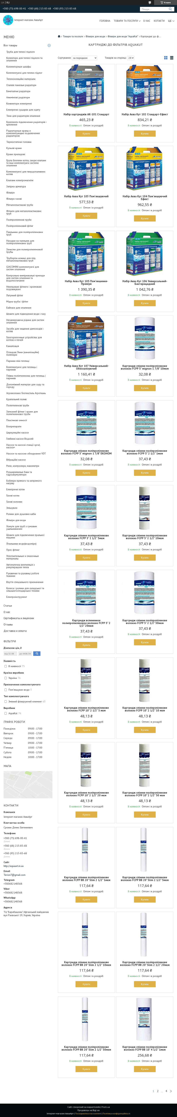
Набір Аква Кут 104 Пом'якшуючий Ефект (145, 197)
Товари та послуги (126, 20)
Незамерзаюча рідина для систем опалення (25, 321)
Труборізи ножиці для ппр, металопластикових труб (21, 259)
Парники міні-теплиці (17, 361)
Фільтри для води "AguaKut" (123, 36)
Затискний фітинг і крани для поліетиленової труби (22, 413)
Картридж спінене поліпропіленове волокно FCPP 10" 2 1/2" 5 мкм (86, 709)
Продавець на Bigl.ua (88, 1110)
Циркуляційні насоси (17, 432)
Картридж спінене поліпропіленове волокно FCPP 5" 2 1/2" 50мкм (144, 621)
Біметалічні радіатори (18, 91)
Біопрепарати (13, 426)
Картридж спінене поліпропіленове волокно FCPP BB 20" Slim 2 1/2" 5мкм (145, 878)
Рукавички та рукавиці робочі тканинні (22, 575)
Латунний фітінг (14, 295)
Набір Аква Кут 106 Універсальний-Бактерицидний (144, 282)
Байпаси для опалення (18, 307)
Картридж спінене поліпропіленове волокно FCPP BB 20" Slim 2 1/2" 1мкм (86, 878)
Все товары (10, 45)
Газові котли (12, 495)
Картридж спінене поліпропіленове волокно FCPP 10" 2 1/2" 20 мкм (86, 794)
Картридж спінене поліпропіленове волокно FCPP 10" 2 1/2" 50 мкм (144, 794)
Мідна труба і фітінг (17, 301)
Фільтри (10, 192)
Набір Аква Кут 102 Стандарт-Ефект (145, 114)
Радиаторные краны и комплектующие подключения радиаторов (23, 133)
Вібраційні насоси (16, 459)
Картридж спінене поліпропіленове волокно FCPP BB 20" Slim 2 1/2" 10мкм (86, 963)
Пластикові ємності (16, 420)
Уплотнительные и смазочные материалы (22, 557)
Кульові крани (14, 148)
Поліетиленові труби (17, 405)
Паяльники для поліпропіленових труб (24, 233)
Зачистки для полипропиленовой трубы (24, 251)
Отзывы (8, 624)
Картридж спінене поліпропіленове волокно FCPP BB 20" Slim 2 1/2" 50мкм (86, 1048)
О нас (146, 20)
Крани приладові (15, 154)
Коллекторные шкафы (18, 66)
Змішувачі (11, 507)
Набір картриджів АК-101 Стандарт (86, 114)
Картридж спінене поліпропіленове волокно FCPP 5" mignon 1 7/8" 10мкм (145, 367)
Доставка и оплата (15, 631)
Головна (105, 20)
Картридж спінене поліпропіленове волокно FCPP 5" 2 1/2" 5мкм (86, 536)
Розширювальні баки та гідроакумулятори (19, 473)
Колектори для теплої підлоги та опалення (24, 59)
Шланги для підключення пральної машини (25, 536)
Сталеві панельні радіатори (21, 85)
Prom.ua (106, 1107)
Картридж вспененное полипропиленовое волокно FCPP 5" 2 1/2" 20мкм (86, 623)
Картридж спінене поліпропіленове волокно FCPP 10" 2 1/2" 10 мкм (144, 709)
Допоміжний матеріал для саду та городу (25, 386)
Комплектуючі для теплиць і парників (21, 368)
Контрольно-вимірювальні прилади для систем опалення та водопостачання (25, 278)
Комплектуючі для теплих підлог (24, 72)
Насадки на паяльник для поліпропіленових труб (20, 242)
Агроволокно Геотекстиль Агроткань (26, 393)
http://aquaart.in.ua (13, 866)
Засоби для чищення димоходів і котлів (24, 330)
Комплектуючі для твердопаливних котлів (25, 173)
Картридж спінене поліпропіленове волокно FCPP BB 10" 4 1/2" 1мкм (144, 1048)
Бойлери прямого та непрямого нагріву (24, 482)
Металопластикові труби (19, 204)
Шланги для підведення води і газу (26, 313)
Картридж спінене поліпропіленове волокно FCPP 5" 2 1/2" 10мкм (144, 536)
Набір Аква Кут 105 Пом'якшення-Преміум (86, 282)
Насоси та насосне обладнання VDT (26, 453)
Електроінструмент (16, 596)
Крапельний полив (16, 399)
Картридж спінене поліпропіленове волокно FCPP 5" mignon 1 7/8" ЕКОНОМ (86, 452)
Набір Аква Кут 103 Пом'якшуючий (86, 196)
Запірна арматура (16, 186)
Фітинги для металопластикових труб (23, 212)
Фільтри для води (16, 520)
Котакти (159, 20)
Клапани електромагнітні (19, 180)
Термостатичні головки (18, 142)
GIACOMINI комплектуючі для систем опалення (22, 268)
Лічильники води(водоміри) (21, 543)
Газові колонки (14, 501)
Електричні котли (15, 489)
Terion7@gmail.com (14, 874)
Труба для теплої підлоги (20, 51)
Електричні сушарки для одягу (23, 109)
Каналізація (12, 346)
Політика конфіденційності (116, 1113)
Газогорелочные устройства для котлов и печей (24, 339)
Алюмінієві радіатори (18, 97)
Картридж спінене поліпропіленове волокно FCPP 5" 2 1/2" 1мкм (144, 452)
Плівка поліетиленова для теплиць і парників (26, 377)
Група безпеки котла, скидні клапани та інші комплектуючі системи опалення (26, 163)
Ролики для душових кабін (21, 514)
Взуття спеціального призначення (24, 582)
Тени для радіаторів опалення (23, 115)
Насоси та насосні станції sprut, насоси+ (23, 446)
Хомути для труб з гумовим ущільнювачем (21, 527)
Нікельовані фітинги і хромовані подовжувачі (24, 288)
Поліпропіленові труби (18, 219)
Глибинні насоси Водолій (19, 438)
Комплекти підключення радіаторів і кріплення (26, 123)
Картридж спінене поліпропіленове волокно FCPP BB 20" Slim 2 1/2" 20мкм (145, 963)
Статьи (8, 605)
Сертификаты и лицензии (19, 618)
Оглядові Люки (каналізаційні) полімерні (22, 353)
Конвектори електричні (19, 103)
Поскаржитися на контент (88, 1113)
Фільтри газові (14, 198)
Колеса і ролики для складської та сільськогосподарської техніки (25, 589)
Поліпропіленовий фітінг (19, 225)
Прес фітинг (13, 549)
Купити (86, 133)
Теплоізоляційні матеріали (20, 79)
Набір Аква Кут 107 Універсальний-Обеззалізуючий (86, 367)
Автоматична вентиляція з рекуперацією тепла (20, 566)
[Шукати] (170, 9)
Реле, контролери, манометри (22, 465)
